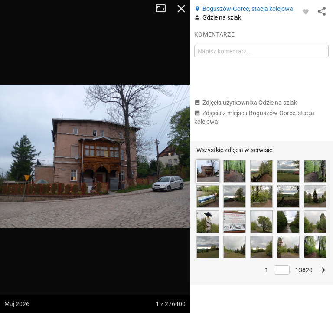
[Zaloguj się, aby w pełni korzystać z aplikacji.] (306, 11)
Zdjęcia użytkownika (245, 102)
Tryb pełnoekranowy (164, 8)
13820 (304, 269)
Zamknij (181, 8)
